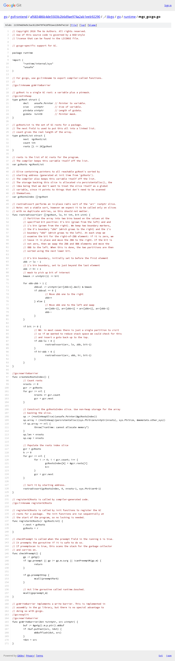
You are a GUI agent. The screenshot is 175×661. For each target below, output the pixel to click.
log (83, 25)
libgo (110, 17)
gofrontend (18, 17)
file (74, 25)
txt (161, 655)
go (6, 17)
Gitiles (20, 655)
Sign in (168, 5)
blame (92, 25)
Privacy (30, 655)
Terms (39, 655)
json (169, 655)
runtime (130, 17)
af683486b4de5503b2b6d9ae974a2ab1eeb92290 (65, 17)
